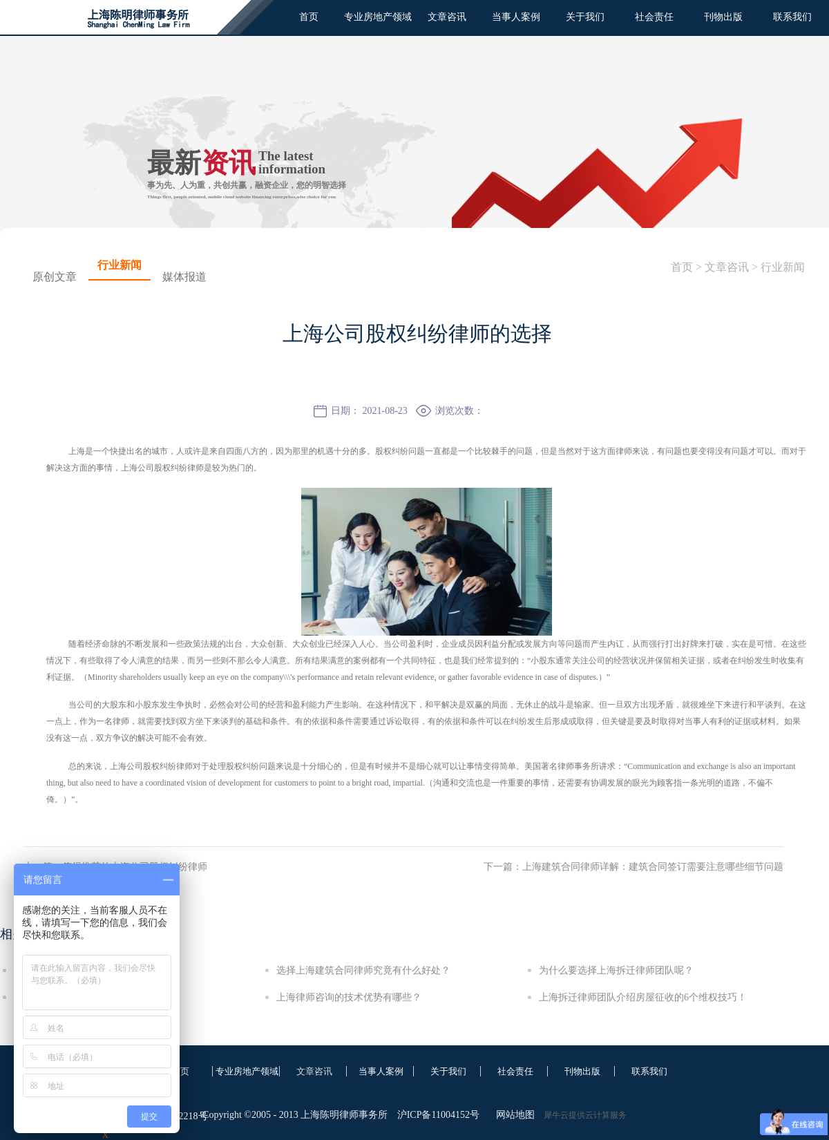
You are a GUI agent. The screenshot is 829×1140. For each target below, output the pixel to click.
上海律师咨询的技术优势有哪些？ (348, 997)
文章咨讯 (727, 267)
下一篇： (633, 867)
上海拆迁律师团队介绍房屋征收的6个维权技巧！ (643, 997)
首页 (308, 17)
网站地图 (513, 1115)
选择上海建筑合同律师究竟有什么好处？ (363, 970)
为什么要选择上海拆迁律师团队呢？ (616, 970)
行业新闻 (783, 267)
